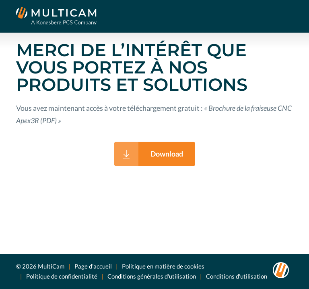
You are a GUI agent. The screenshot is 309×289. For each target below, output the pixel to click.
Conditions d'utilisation (236, 276)
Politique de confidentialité (61, 276)
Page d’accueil (93, 266)
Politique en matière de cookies (163, 266)
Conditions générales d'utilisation (151, 276)
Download (166, 153)
